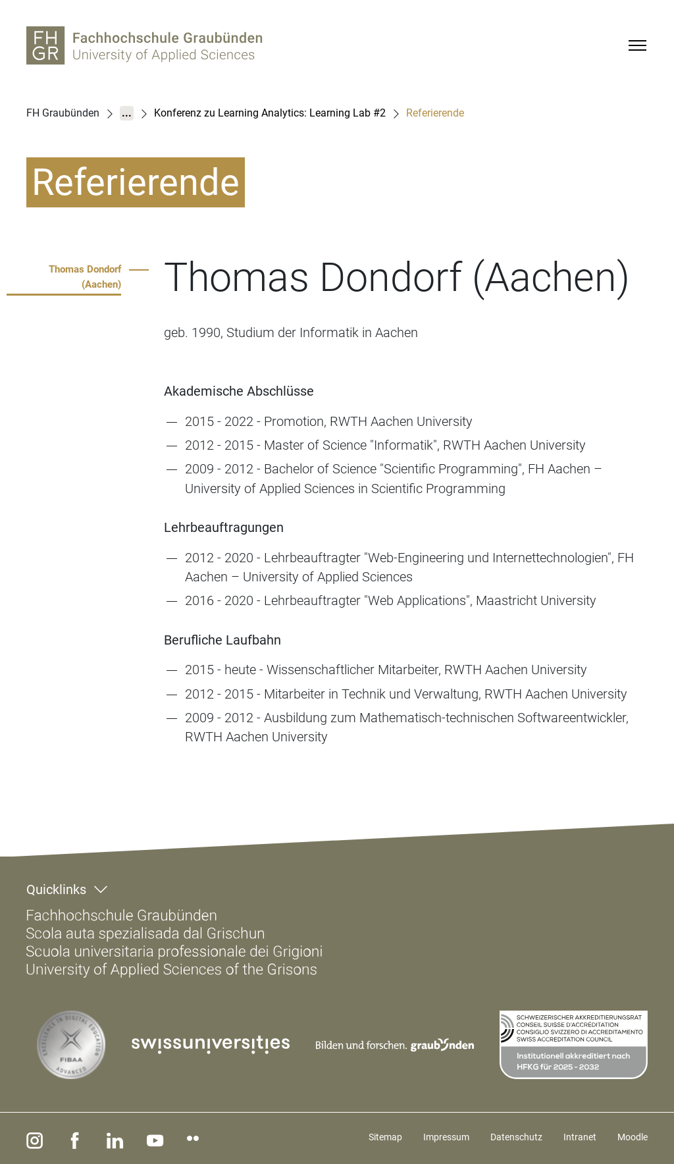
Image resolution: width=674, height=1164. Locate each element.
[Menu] (637, 45)
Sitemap (385, 1137)
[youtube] (139, 1138)
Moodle (632, 1137)
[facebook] (68, 1138)
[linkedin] (103, 1138)
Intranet (579, 1137)
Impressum (446, 1137)
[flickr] (174, 1138)
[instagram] (32, 1138)
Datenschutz (516, 1137)
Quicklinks (56, 889)
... (127, 113)
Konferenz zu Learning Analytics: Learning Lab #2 (270, 113)
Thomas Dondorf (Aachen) (85, 276)
